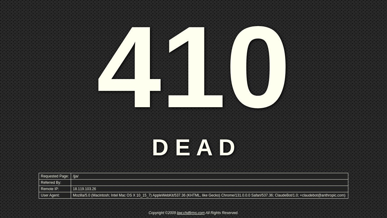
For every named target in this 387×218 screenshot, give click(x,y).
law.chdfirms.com (191, 213)
